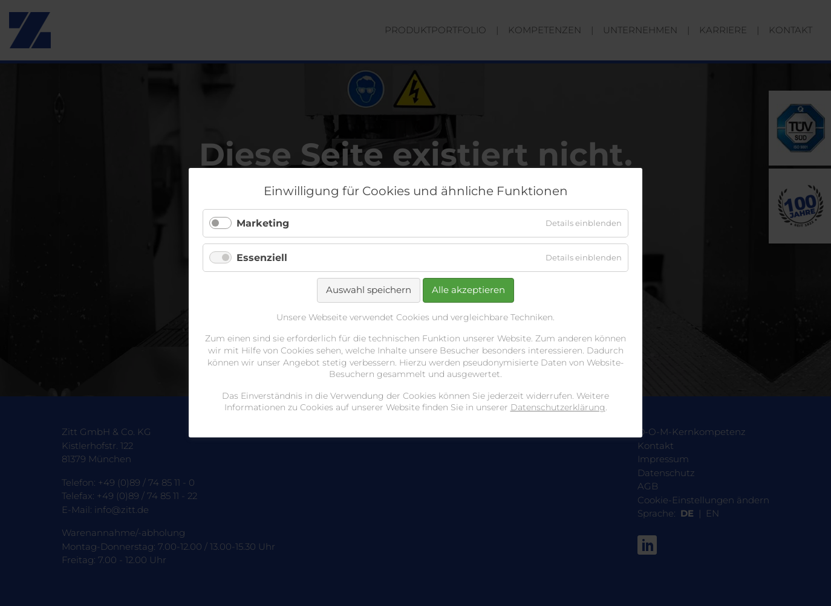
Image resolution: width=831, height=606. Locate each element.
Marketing (262, 223)
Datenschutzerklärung (557, 407)
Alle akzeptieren (468, 290)
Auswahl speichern (368, 290)
